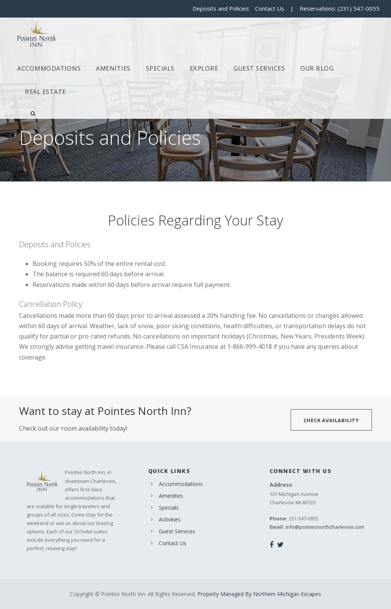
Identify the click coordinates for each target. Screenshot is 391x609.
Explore (204, 68)
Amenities (113, 68)
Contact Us (269, 8)
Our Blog (317, 68)
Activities (170, 519)
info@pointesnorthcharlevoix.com (325, 526)
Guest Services (259, 68)
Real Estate (45, 91)
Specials (160, 68)
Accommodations (49, 68)
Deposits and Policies (220, 8)
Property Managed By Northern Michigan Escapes (259, 594)
